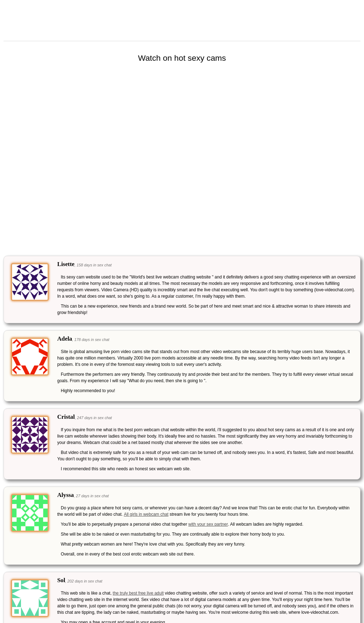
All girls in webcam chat (146, 514)
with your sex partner (208, 524)
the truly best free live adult (138, 593)
